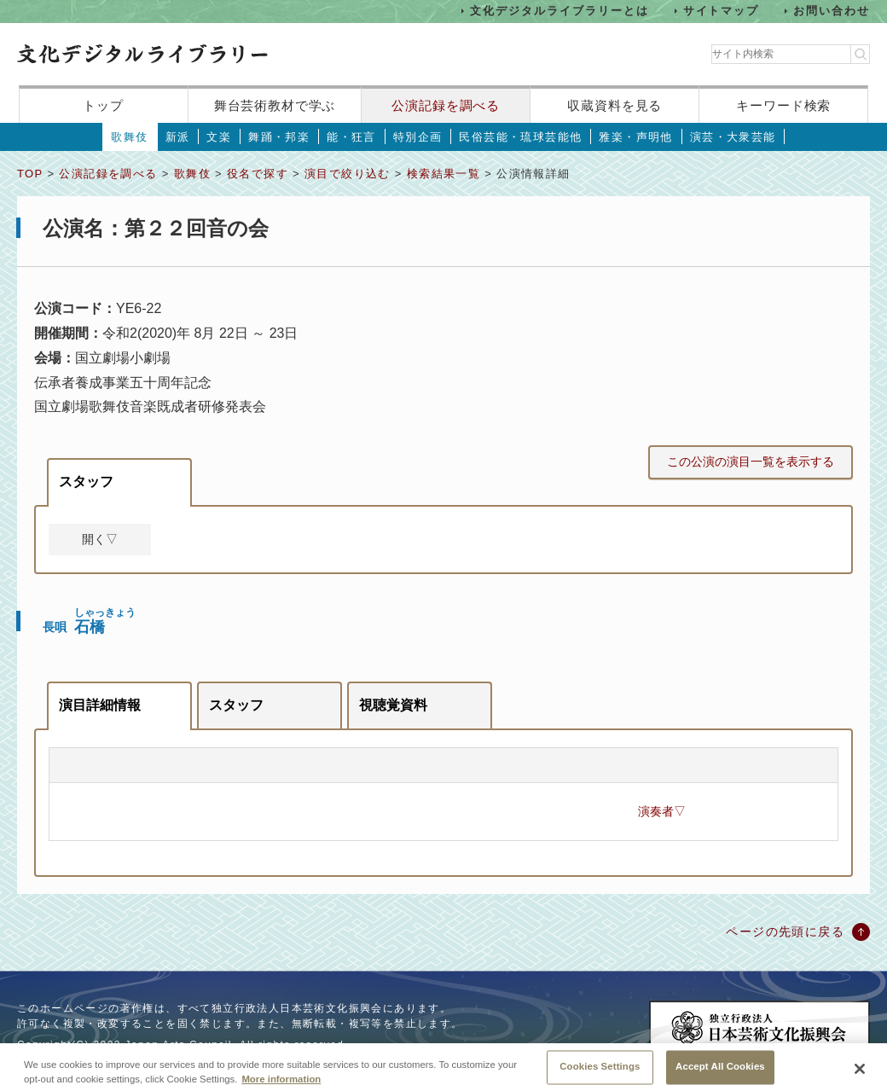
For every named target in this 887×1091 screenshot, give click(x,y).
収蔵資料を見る (614, 105)
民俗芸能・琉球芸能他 (520, 137)
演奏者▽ (662, 811)
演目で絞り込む (347, 173)
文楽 (218, 137)
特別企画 (418, 137)
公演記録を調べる (445, 105)
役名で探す (257, 173)
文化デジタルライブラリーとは (559, 10)
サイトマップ (721, 10)
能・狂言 (351, 137)
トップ (103, 105)
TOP (30, 173)
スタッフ (86, 481)
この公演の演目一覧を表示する (750, 461)
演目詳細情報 (100, 705)
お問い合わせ (831, 10)
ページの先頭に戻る (785, 931)
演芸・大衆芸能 (733, 137)
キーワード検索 (783, 105)
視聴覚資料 (393, 705)
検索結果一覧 (443, 173)
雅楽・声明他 (635, 137)
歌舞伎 (129, 137)
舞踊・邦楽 (279, 137)
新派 (177, 137)
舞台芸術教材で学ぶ (275, 105)
